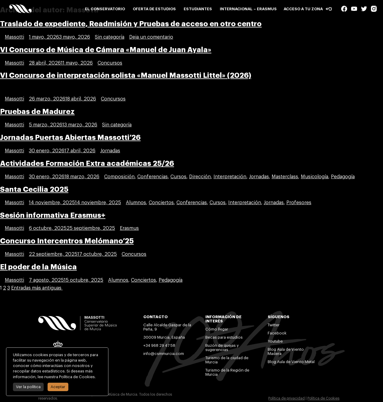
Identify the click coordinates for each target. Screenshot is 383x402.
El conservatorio (105, 9)
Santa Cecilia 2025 (34, 189)
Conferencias (152, 176)
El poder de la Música (38, 267)
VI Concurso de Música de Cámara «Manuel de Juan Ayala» (105, 49)
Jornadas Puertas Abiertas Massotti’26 (70, 137)
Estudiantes (198, 9)
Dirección (200, 176)
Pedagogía (343, 176)
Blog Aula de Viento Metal (291, 362)
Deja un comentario (151, 37)
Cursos (178, 176)
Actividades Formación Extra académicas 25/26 (87, 163)
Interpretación (229, 176)
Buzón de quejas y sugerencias (222, 347)
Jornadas (110, 150)
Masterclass (285, 176)
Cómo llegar (216, 329)
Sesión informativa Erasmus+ (52, 215)
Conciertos (161, 202)
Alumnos (136, 202)
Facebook (277, 333)
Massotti (14, 37)
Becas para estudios (224, 337)
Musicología (314, 176)
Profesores (298, 202)
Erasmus (129, 228)
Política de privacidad (286, 398)
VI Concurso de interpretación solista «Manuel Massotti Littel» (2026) (125, 75)
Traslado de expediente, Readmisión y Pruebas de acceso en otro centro (131, 23)
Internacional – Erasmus (248, 9)
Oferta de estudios (154, 9)
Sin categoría (109, 37)
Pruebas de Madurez (37, 111)
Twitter (274, 325)
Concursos (110, 63)
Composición (119, 176)
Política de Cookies (323, 398)
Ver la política (27, 387)
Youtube (276, 341)
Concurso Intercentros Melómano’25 (67, 241)
